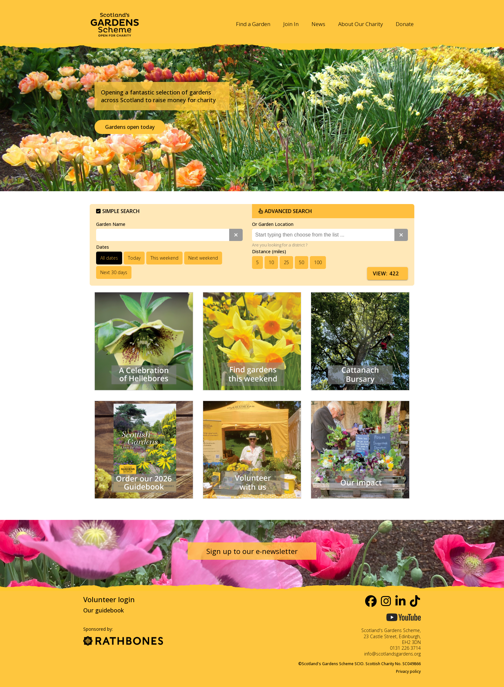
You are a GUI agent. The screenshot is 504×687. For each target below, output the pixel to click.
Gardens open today (130, 126)
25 (286, 262)
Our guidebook (103, 610)
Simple (118, 211)
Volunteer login (109, 599)
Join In (291, 24)
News (318, 24)
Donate (405, 24)
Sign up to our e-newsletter (252, 551)
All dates (109, 258)
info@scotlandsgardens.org (392, 654)
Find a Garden (253, 24)
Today (134, 258)
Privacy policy (408, 671)
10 (271, 262)
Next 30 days (113, 272)
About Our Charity (360, 24)
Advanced (285, 211)
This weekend (164, 258)
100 (318, 262)
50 (301, 262)
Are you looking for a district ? (279, 245)
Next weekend (203, 258)
